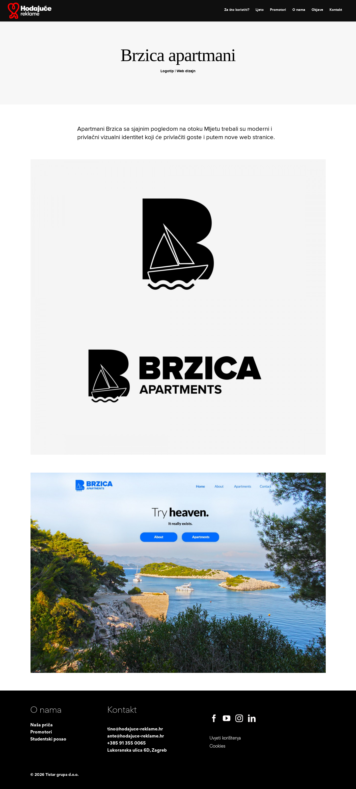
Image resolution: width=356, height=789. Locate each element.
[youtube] (226, 718)
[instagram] (239, 718)
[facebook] (214, 718)
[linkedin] (252, 718)
